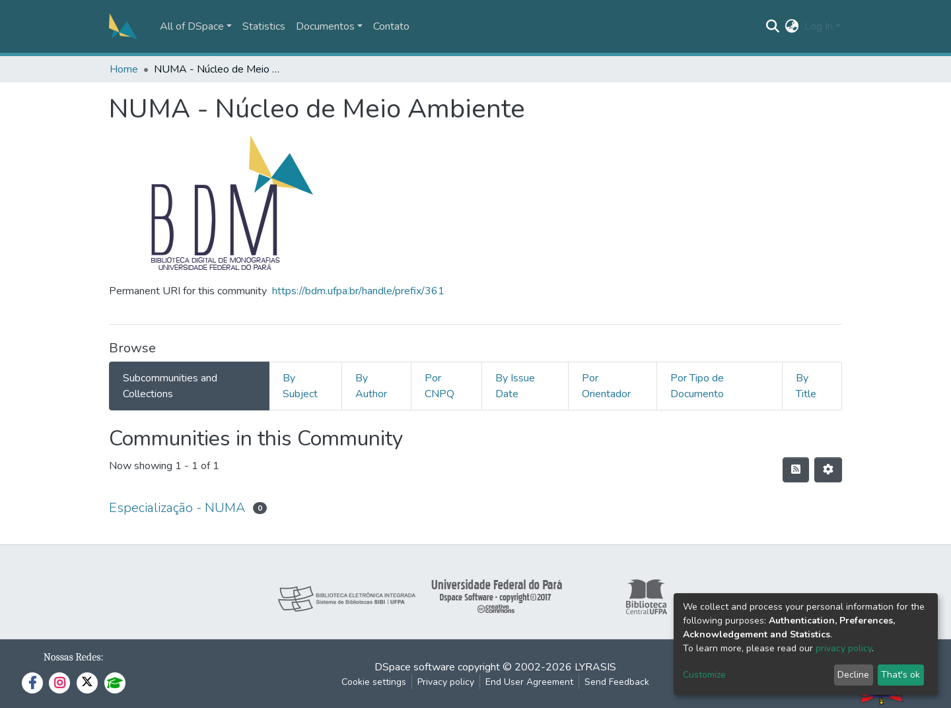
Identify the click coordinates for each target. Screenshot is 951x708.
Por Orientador (606, 386)
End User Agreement (529, 682)
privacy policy (844, 648)
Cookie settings (373, 682)
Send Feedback (616, 682)
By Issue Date (515, 386)
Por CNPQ (439, 386)
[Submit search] (773, 26)
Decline (853, 674)
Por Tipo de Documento (697, 386)
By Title (806, 386)
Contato (391, 26)
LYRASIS (595, 667)
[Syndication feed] (796, 469)
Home (124, 69)
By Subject (300, 386)
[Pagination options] (828, 469)
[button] (792, 26)
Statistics (263, 26)
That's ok (900, 674)
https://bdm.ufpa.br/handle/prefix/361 (358, 291)
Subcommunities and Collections (170, 386)
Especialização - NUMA (177, 508)
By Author (371, 386)
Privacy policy (445, 682)
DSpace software (414, 667)
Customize (704, 674)
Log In (818, 26)
